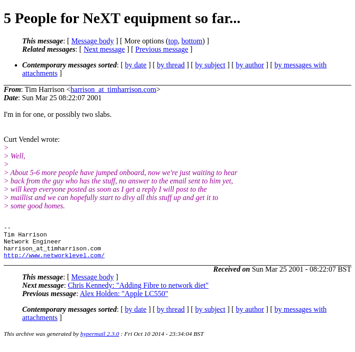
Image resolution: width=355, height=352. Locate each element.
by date (136, 65)
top (173, 41)
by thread (171, 65)
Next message (104, 49)
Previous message (161, 49)
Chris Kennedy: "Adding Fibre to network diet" (138, 292)
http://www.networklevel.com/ (54, 262)
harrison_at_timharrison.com (113, 89)
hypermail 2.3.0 (99, 340)
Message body (92, 41)
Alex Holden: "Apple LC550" (124, 300)
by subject (210, 65)
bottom (191, 41)
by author (250, 65)
